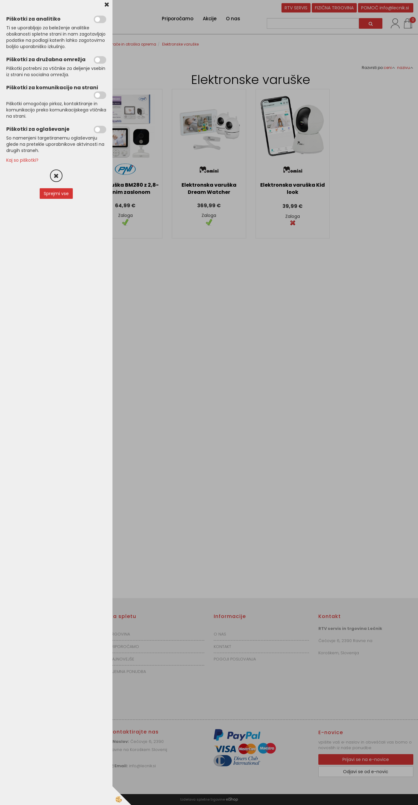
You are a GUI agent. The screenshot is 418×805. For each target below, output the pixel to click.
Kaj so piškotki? (22, 160)
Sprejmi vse (56, 193)
